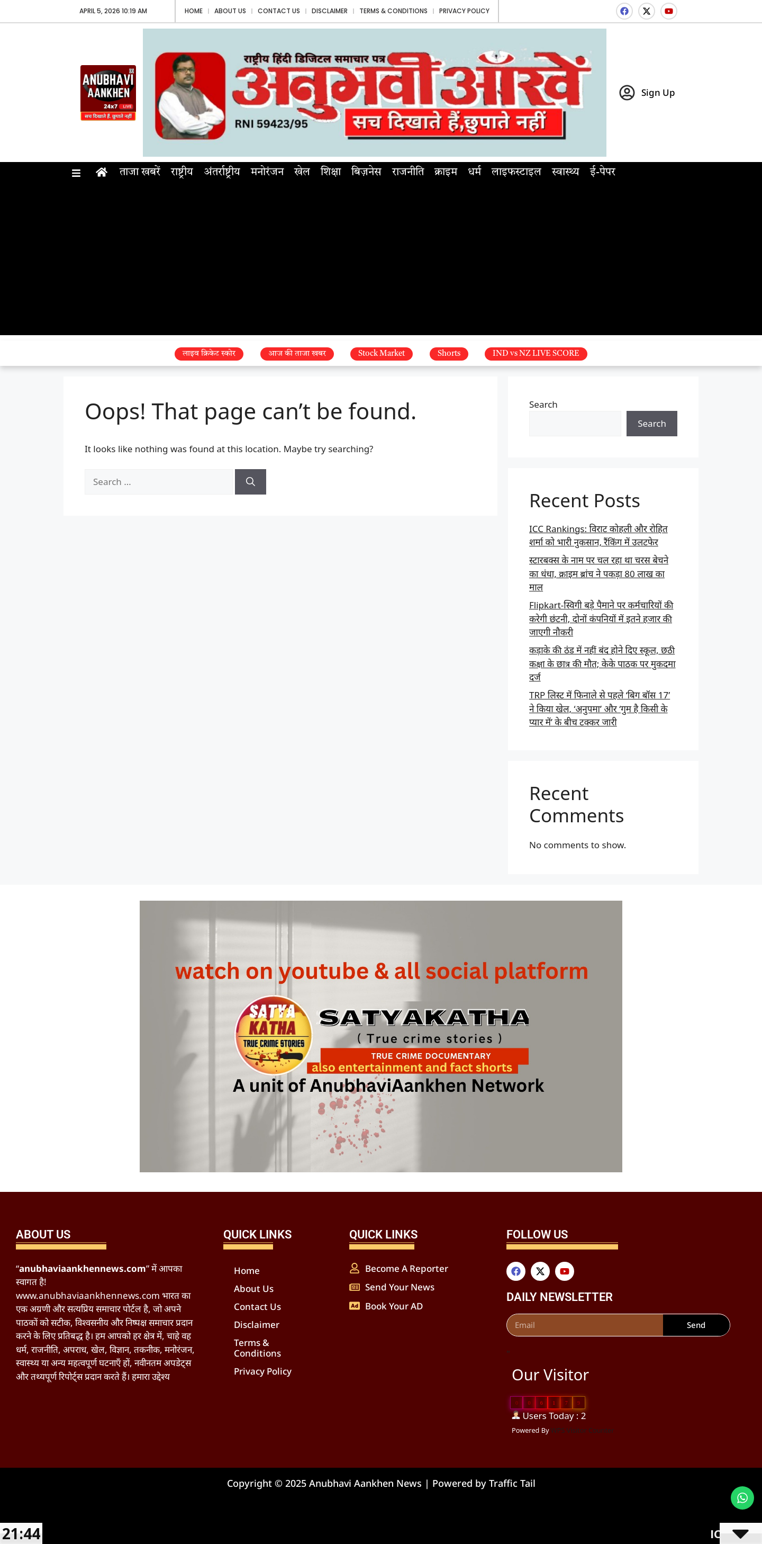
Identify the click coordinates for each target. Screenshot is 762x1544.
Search (543, 404)
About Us (230, 10)
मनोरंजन (267, 172)
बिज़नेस (366, 172)
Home (194, 10)
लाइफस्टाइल (516, 172)
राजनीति (408, 172)
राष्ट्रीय (182, 172)
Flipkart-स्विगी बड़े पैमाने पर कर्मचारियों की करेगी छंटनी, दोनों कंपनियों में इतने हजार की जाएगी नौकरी (601, 618)
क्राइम (445, 172)
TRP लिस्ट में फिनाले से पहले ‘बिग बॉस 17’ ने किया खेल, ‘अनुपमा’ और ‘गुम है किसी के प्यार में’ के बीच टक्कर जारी (599, 708)
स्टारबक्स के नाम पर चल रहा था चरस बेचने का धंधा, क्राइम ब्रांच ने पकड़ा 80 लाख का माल (598, 573)
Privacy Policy (464, 10)
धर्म (474, 172)
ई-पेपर (602, 172)
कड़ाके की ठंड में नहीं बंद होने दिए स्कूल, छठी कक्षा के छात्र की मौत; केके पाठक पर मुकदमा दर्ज (602, 663)
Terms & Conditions (393, 10)
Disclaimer (330, 10)
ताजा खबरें (140, 172)
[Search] (250, 482)
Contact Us (279, 10)
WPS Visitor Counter (582, 1430)
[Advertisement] (381, 261)
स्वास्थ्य (565, 172)
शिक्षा (331, 172)
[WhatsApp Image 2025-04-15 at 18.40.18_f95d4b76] (381, 1169)
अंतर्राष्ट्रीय (222, 172)
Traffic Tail (512, 1483)
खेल (302, 172)
